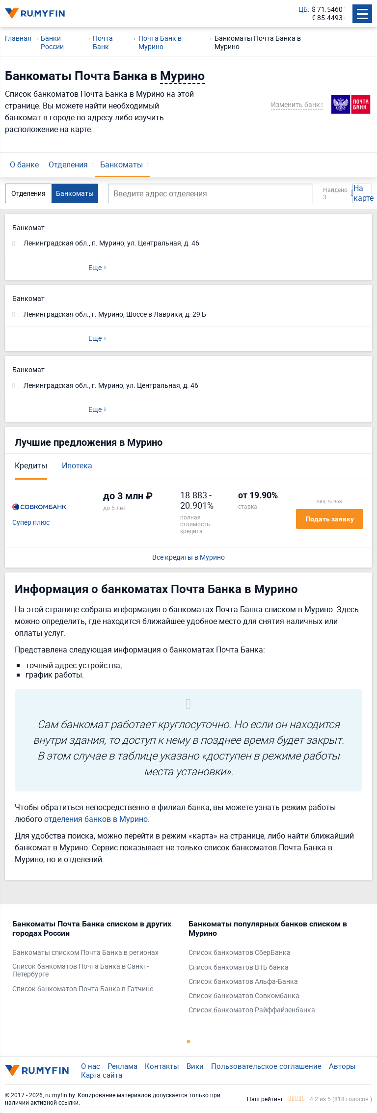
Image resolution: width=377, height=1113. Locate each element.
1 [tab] (188, 1041)
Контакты (162, 1065)
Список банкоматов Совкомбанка (243, 996)
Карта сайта (101, 1074)
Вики (195, 1065)
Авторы (342, 1065)
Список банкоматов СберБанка (239, 953)
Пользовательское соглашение (266, 1065)
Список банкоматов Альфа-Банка (243, 981)
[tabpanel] (95, 958)
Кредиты (31, 465)
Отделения (68, 164)
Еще (95, 267)
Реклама (122, 1065)
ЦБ (303, 9)
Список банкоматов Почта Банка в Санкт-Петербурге (80, 970)
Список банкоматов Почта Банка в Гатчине (82, 989)
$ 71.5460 (327, 9)
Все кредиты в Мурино (188, 557)
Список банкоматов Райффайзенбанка (251, 1010)
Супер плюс (31, 522)
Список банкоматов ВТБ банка (238, 967)
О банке (24, 164)
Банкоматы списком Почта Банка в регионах (85, 953)
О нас (90, 1065)
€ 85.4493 (327, 18)
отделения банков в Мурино (96, 819)
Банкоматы (121, 164)
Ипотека (77, 465)
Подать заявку (329, 519)
